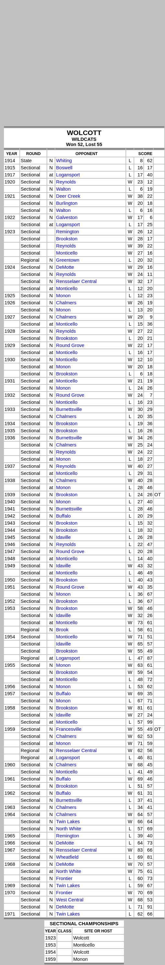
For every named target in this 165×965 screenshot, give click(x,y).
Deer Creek (68, 196)
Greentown (67, 260)
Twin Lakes (68, 821)
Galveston (66, 217)
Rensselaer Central (76, 281)
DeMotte (65, 267)
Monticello (66, 253)
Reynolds (66, 181)
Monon (63, 295)
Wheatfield (67, 857)
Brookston (66, 238)
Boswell (64, 167)
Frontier (64, 878)
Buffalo (63, 516)
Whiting (64, 160)
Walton (63, 189)
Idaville (63, 537)
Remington (67, 231)
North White (68, 828)
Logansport (68, 174)
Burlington (66, 203)
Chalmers (66, 302)
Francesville (68, 729)
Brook (62, 629)
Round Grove (70, 345)
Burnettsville (69, 409)
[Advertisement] (60, 63)
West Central (69, 899)
